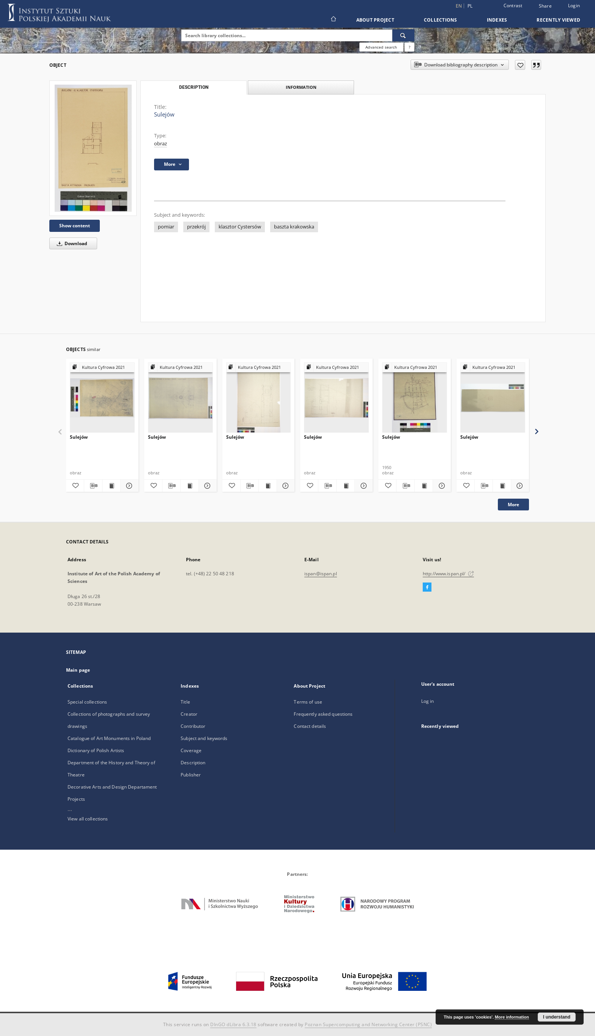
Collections (440, 20)
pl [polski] (470, 5)
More (513, 504)
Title (185, 702)
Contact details (310, 726)
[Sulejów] (93, 148)
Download (70, 243)
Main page (78, 670)
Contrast (513, 5)
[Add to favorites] (520, 65)
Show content (74, 225)
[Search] (403, 35)
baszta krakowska (294, 227)
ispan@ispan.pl (320, 573)
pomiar (166, 227)
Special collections (87, 702)
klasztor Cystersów (240, 227)
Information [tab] (301, 87)
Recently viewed (558, 20)
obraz (160, 143)
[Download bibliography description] (93, 486)
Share (545, 6)
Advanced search (381, 47)
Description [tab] (193, 87)
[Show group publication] (102, 367)
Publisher (191, 774)
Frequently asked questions (323, 714)
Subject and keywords (204, 738)
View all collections (88, 819)
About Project (375, 20)
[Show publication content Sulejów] (111, 486)
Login (574, 5)
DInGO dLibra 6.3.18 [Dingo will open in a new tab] (233, 1024)
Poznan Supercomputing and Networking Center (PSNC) (368, 1024)
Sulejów (79, 437)
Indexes (497, 20)
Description (193, 762)
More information (512, 1017)
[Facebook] (427, 587)
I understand (556, 1017)
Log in (427, 701)
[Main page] (333, 19)
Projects (76, 799)
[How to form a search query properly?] (409, 47)
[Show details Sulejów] (128, 486)
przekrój (196, 227)
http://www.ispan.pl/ (448, 573)
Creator (189, 714)
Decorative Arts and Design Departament (112, 787)
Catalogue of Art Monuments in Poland (109, 738)
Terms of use (308, 702)
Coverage (191, 750)
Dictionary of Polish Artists (96, 750)
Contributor (193, 726)
